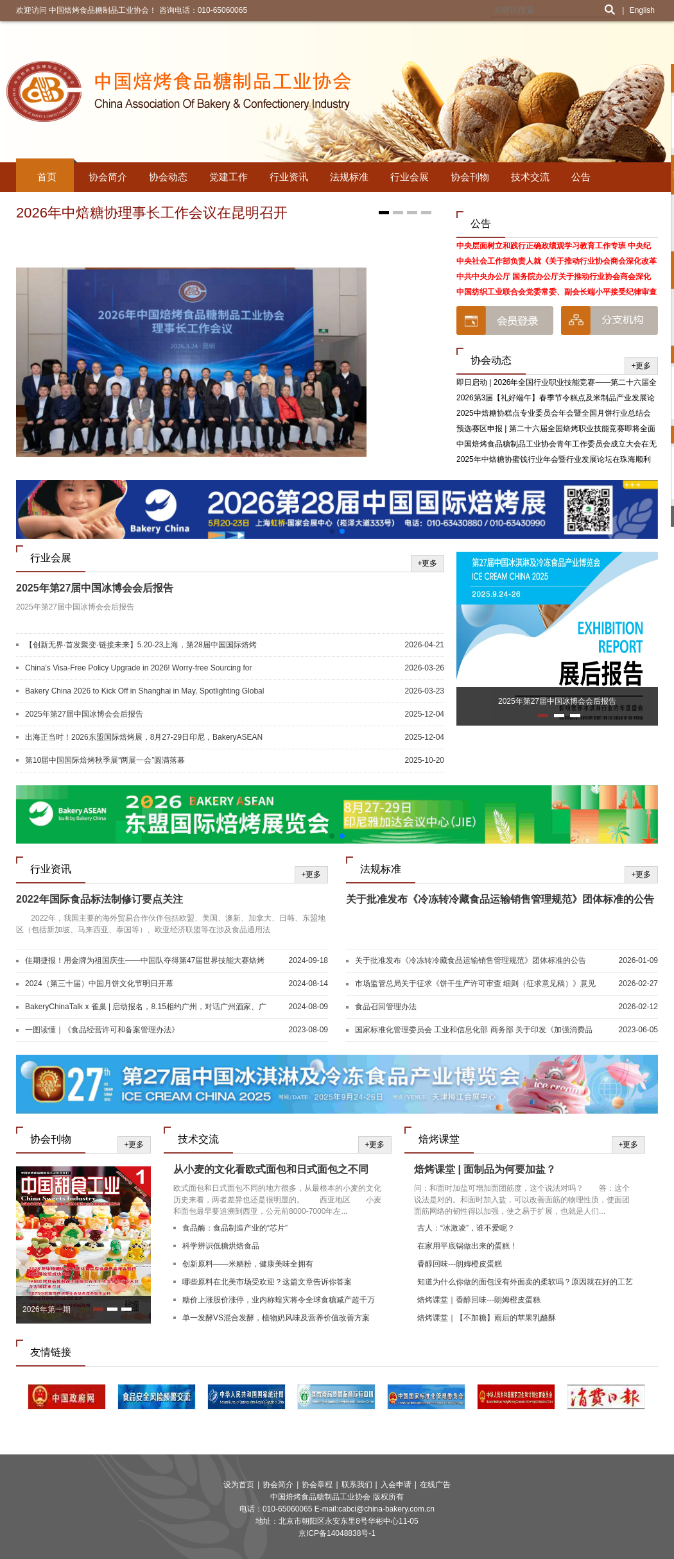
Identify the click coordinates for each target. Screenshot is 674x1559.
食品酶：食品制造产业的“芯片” (235, 1227)
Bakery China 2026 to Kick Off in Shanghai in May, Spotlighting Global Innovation (144, 691)
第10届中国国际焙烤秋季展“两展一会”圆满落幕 (105, 760)
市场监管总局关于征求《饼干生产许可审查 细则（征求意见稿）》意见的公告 (475, 984)
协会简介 (108, 176)
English (642, 10)
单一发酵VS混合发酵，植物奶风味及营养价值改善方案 (276, 1317)
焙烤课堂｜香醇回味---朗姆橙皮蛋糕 (478, 1299)
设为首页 (238, 1484)
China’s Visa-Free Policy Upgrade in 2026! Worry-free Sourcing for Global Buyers (138, 668)
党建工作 (228, 176)
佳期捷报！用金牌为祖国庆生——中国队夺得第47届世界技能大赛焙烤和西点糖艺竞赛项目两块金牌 (144, 961)
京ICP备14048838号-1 (337, 1533)
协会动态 (168, 176)
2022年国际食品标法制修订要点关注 (99, 899)
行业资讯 (289, 176)
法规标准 (349, 176)
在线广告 (435, 1484)
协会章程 (317, 1484)
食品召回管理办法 (386, 1006)
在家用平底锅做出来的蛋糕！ (467, 1245)
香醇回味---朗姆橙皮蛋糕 (459, 1263)
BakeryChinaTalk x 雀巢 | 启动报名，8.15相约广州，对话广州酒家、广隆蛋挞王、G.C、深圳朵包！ (145, 1007)
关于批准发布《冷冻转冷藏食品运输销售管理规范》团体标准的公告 (500, 899)
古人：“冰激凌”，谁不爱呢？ (466, 1227)
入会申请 (396, 1484)
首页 (46, 176)
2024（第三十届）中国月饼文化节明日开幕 (99, 983)
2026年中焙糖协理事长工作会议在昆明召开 (152, 213)
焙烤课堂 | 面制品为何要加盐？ (485, 1169)
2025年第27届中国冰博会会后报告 (94, 588)
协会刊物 (470, 176)
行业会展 (409, 176)
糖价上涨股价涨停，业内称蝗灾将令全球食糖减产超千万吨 (278, 1301)
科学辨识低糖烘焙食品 (220, 1245)
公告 (581, 176)
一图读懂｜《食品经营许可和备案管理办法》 (102, 1029)
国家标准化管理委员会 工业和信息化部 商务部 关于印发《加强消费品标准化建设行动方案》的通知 (473, 1030)
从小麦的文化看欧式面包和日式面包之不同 (270, 1169)
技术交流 (530, 176)
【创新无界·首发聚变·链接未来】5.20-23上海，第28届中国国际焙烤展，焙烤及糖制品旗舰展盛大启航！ (141, 645)
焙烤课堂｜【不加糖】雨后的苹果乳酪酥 (486, 1317)
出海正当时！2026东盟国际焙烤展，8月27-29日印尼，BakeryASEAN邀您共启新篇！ (144, 738)
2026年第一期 (46, 1309)
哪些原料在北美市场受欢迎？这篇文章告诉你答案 (267, 1281)
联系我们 (356, 1484)
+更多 (641, 365)
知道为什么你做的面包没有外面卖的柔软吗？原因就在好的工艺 (525, 1281)
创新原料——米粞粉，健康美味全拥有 (247, 1263)
